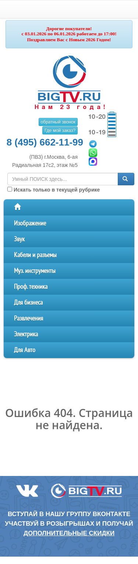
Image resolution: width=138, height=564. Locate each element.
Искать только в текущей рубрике (53, 190)
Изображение (30, 223)
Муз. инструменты (35, 271)
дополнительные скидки (69, 533)
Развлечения (28, 318)
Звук (19, 239)
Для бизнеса (28, 302)
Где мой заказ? (60, 130)
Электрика (26, 334)
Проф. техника (30, 287)
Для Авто (24, 350)
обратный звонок (58, 122)
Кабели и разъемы (35, 255)
